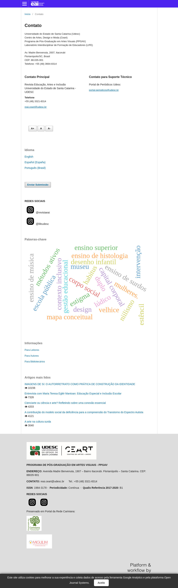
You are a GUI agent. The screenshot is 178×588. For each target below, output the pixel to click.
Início (28, 14)
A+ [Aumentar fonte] (32, 128)
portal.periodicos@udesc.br (104, 90)
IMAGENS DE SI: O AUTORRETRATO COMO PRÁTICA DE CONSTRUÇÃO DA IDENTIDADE (80, 384)
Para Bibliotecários (35, 361)
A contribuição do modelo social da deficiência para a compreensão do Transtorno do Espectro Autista (84, 412)
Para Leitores (32, 350)
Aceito (101, 582)
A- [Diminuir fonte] (49, 128)
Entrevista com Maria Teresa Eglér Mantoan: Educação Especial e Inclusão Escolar (73, 393)
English (29, 156)
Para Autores (32, 355)
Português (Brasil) (35, 167)
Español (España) (35, 162)
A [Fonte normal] (41, 128)
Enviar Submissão (37, 184)
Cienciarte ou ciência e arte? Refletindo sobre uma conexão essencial (65, 402)
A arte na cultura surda (38, 421)
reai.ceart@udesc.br (36, 106)
